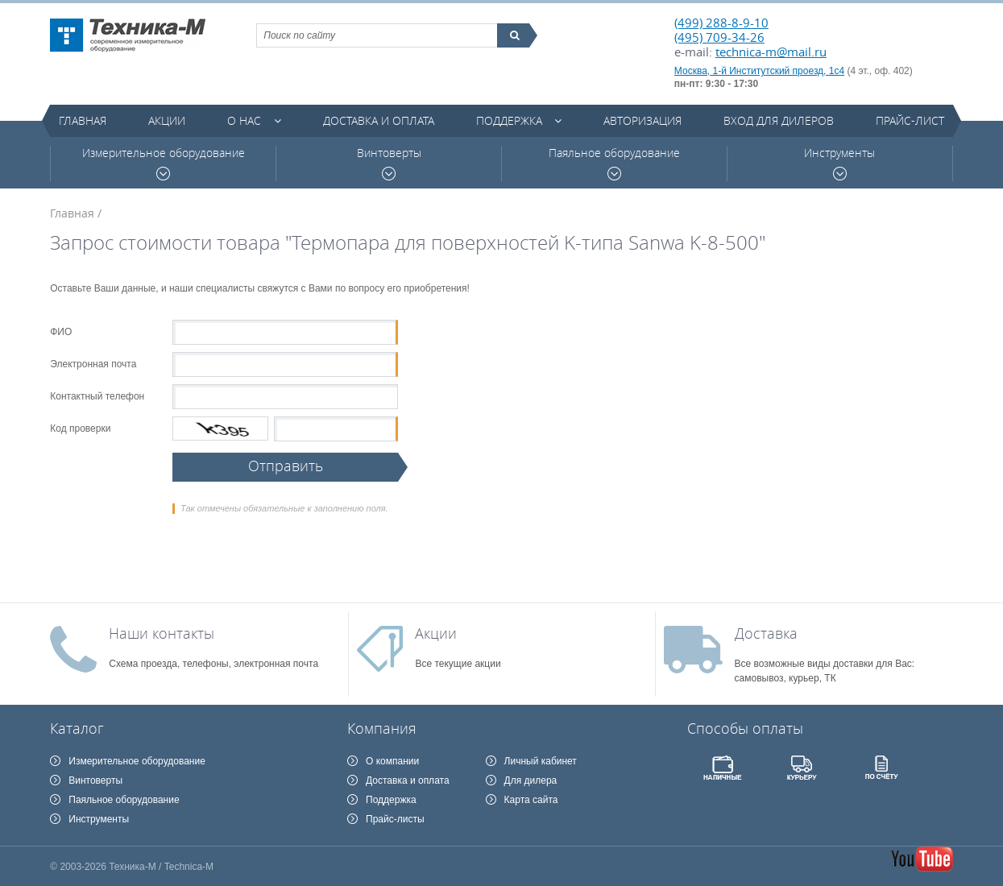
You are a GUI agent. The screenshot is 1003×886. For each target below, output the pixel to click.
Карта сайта (531, 799)
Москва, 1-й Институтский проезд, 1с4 (759, 71)
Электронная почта (93, 364)
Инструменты (839, 163)
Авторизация (642, 120)
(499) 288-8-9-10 (721, 22)
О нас (244, 120)
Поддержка (509, 120)
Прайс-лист (910, 120)
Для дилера (530, 780)
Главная (82, 120)
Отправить (285, 465)
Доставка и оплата (378, 120)
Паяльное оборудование (614, 163)
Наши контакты (161, 633)
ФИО (61, 331)
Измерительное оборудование (163, 163)
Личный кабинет (540, 761)
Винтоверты (389, 163)
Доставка (766, 633)
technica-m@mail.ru (771, 51)
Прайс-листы (395, 819)
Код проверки (80, 428)
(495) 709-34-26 (719, 37)
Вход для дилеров (778, 120)
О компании (392, 761)
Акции (166, 120)
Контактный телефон (97, 396)
